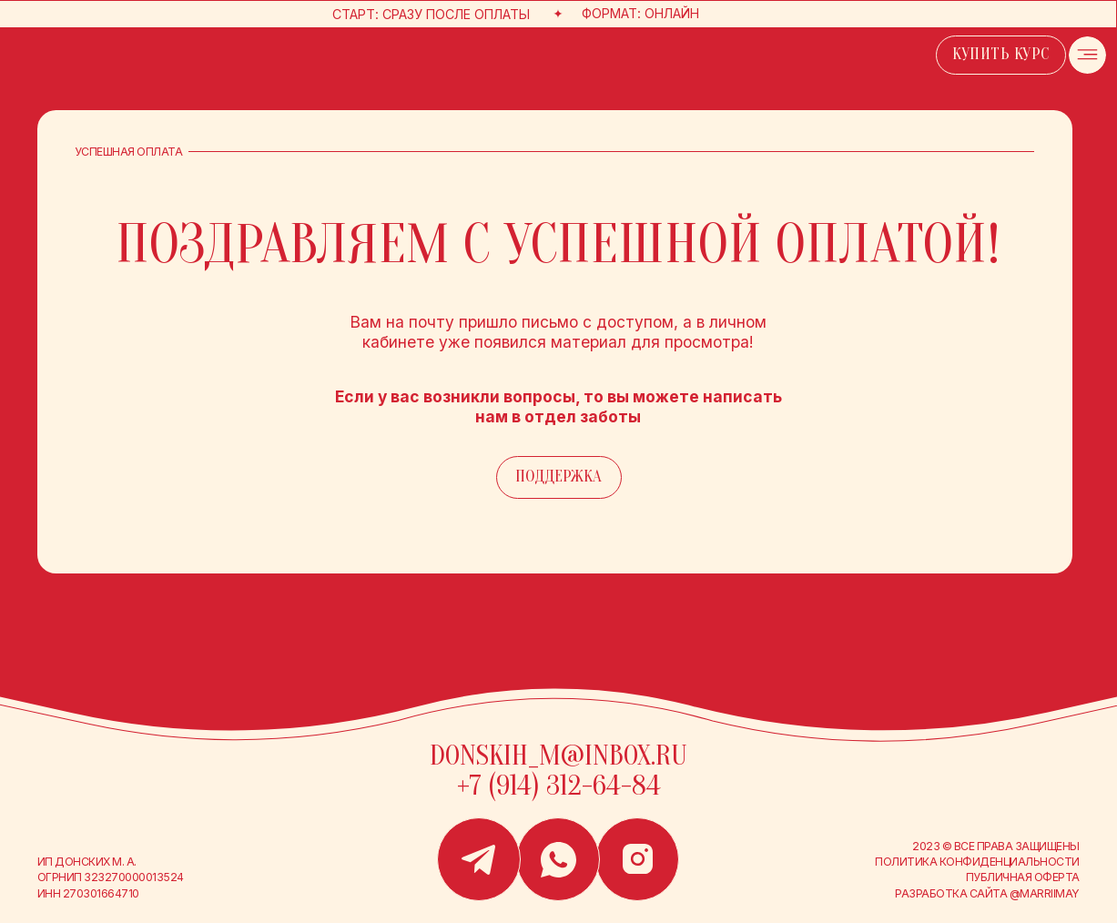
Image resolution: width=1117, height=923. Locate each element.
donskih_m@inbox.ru (558, 756)
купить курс (1001, 54)
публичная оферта (1023, 877)
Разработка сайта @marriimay (987, 893)
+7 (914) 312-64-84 (559, 786)
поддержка (558, 476)
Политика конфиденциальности (977, 861)
